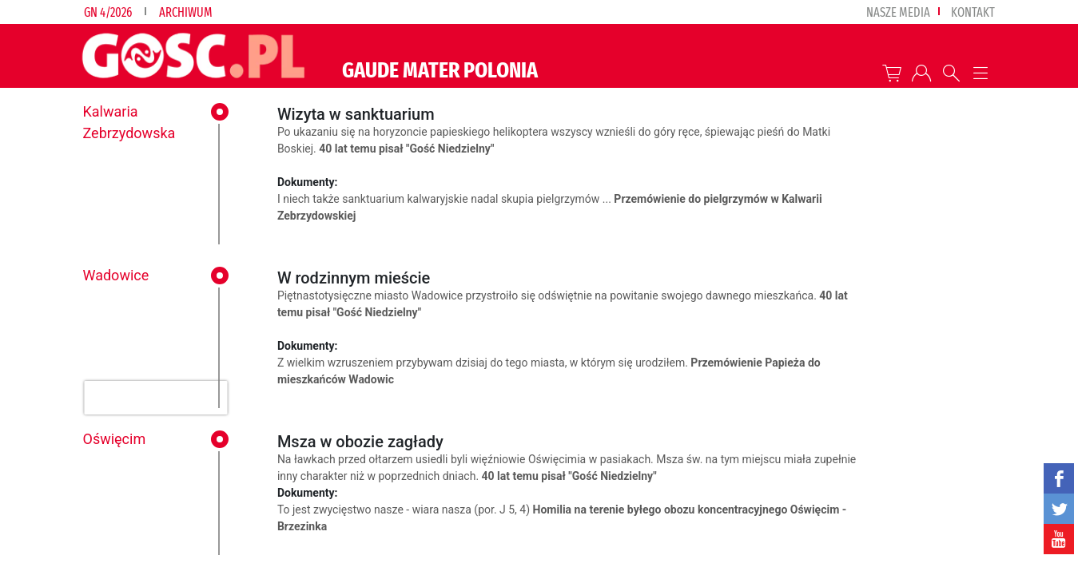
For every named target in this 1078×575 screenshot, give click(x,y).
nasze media (898, 12)
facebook (1059, 478)
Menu (981, 73)
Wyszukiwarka (951, 73)
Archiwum (186, 12)
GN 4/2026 (108, 12)
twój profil (922, 73)
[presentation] (155, 397)
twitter (1059, 509)
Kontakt (973, 12)
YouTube (1059, 539)
